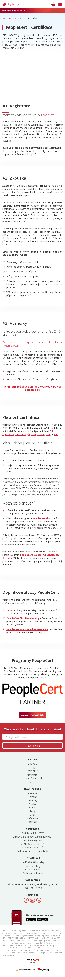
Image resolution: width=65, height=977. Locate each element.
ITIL (33, 767)
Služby (32, 804)
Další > (32, 782)
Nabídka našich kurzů (32, 10)
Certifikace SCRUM (32, 847)
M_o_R (40, 434)
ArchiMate (32, 774)
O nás (32, 814)
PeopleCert (47, 115)
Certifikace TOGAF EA (32, 843)
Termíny (32, 796)
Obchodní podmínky (32, 873)
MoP (48, 434)
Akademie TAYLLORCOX (32, 715)
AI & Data (32, 764)
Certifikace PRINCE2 (32, 833)
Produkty (32, 800)
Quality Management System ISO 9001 (32, 836)
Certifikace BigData (32, 840)
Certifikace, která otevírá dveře (32, 851)
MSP (33, 434)
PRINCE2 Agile (22, 434)
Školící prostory (32, 866)
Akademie (32, 793)
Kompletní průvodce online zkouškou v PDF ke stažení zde (32, 388)
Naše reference (32, 869)
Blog (32, 811)
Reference (32, 818)
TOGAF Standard (32, 778)
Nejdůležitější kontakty (32, 862)
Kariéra (32, 807)
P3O (56, 434)
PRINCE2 (9, 434)
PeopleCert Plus (41, 518)
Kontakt (33, 821)
